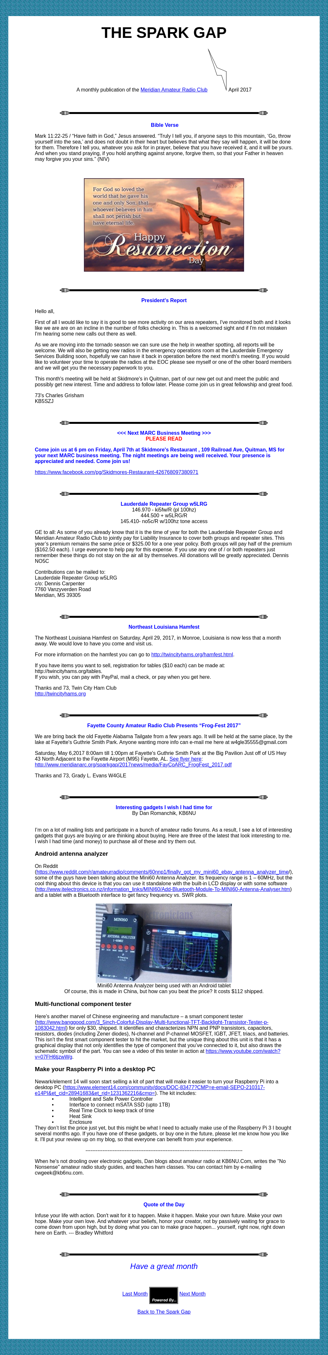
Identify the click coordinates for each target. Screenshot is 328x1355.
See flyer (185, 759)
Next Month (192, 1294)
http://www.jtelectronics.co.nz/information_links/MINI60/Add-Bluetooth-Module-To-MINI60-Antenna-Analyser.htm (163, 889)
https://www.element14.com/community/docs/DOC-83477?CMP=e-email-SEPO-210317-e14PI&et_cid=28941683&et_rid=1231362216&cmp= (150, 1090)
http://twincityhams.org (60, 693)
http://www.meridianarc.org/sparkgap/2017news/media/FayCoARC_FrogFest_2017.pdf (133, 764)
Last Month (135, 1294)
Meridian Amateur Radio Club (174, 89)
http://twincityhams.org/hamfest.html (192, 654)
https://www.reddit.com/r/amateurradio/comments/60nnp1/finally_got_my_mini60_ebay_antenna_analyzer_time (163, 872)
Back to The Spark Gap (164, 1312)
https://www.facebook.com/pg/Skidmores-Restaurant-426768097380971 (117, 472)
